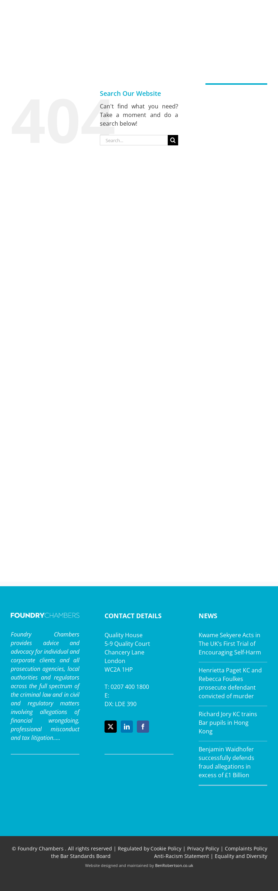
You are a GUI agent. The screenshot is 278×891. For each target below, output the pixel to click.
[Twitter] (111, 726)
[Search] (173, 140)
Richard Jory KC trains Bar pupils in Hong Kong (228, 722)
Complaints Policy (246, 848)
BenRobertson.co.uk (174, 865)
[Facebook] (143, 726)
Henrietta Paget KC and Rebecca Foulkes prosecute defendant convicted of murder (230, 683)
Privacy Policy (203, 848)
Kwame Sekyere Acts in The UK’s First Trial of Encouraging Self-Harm (230, 643)
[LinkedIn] (127, 726)
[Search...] (134, 140)
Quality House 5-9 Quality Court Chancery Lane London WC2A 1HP (127, 652)
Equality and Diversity (241, 856)
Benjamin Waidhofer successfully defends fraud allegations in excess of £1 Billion (226, 762)
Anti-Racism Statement (181, 856)
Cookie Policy (165, 848)
